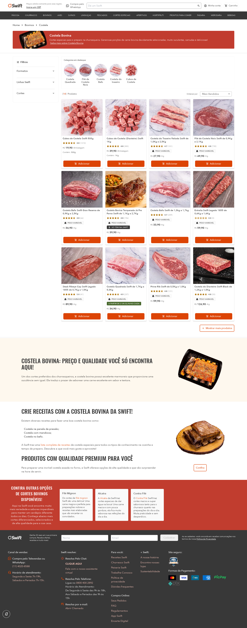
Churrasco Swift (120, 562)
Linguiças (86, 15)
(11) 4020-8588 (21, 566)
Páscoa (15, 15)
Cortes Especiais (121, 15)
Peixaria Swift (118, 567)
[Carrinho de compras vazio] (231, 6)
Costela (43, 25)
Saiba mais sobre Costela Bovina (66, 43)
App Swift (116, 616)
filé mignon (82, 498)
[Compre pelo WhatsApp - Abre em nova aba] (75, 6)
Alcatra (103, 498)
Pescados (102, 15)
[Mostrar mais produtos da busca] (217, 328)
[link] (33, 7)
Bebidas (231, 15)
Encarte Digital (119, 621)
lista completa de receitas (55, 445)
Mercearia (216, 15)
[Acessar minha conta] (212, 6)
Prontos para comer (180, 15)
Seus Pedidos (118, 600)
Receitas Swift (119, 557)
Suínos (71, 15)
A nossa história (149, 557)
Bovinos (47, 15)
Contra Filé (141, 498)
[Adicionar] (82, 164)
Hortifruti (158, 15)
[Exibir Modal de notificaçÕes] (6, 614)
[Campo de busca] (142, 6)
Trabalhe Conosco (121, 572)
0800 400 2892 (84, 583)
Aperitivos (141, 15)
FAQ (113, 605)
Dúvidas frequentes (122, 586)
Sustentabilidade (150, 571)
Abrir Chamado (74, 608)
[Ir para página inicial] (15, 6)
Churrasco (31, 15)
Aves (59, 15)
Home (16, 25)
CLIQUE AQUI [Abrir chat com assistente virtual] (73, 564)
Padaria (201, 15)
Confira (200, 468)
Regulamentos (119, 611)
